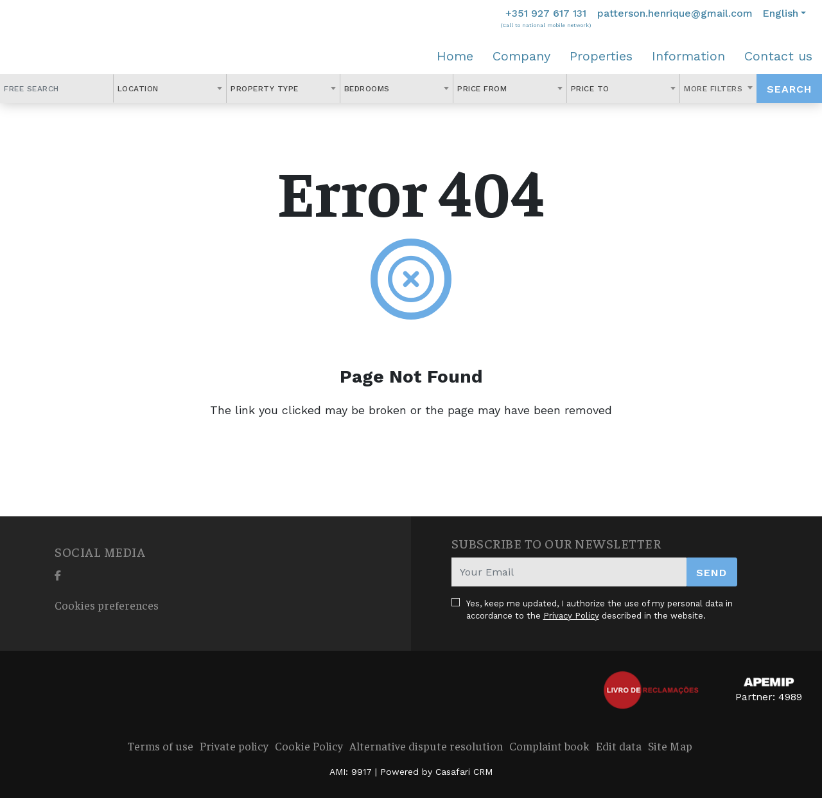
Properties (601, 56)
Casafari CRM (464, 771)
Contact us (778, 56)
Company (521, 56)
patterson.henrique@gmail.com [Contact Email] (675, 13)
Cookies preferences (107, 604)
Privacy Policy (571, 616)
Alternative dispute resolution (426, 745)
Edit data (619, 745)
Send (711, 573)
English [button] (780, 13)
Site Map (670, 745)
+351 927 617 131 (545, 13)
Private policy (234, 745)
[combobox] (170, 88)
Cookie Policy (309, 745)
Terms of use (160, 745)
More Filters (715, 88)
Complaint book (549, 745)
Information (688, 56)
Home (455, 56)
